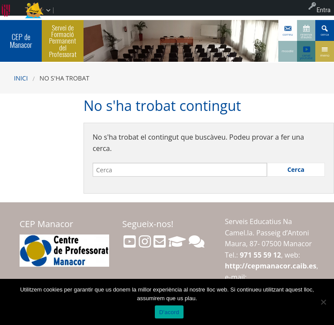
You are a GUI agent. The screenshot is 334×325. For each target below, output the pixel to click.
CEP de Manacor (21, 40)
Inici (21, 78)
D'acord (169, 312)
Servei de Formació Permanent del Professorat (63, 41)
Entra (324, 10)
